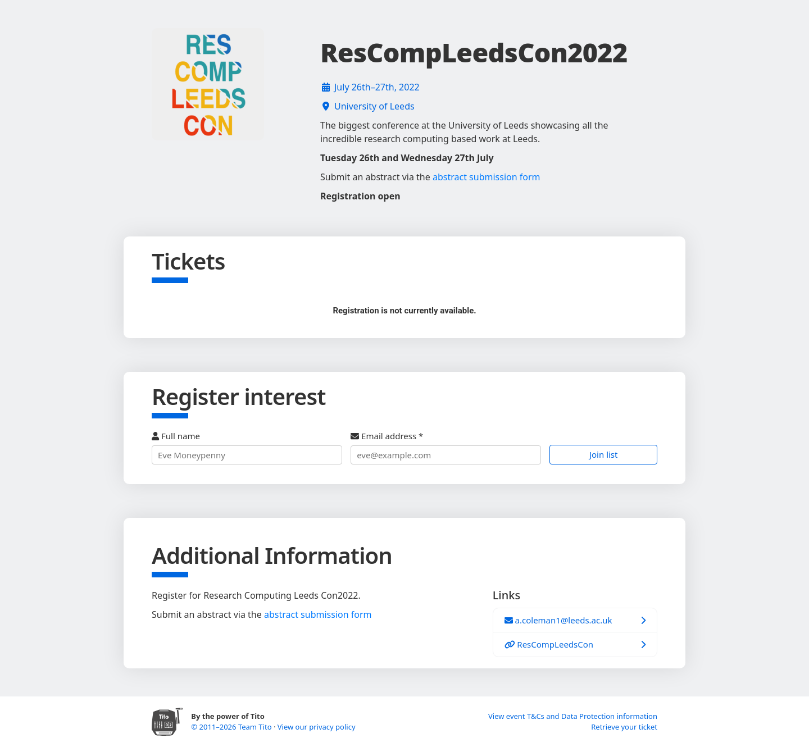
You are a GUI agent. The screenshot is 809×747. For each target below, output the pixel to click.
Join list (603, 454)
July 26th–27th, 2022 (377, 87)
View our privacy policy (317, 727)
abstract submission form (486, 177)
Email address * (446, 447)
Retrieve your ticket (624, 727)
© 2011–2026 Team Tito (232, 727)
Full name (247, 447)
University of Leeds (374, 106)
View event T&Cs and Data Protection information (572, 716)
